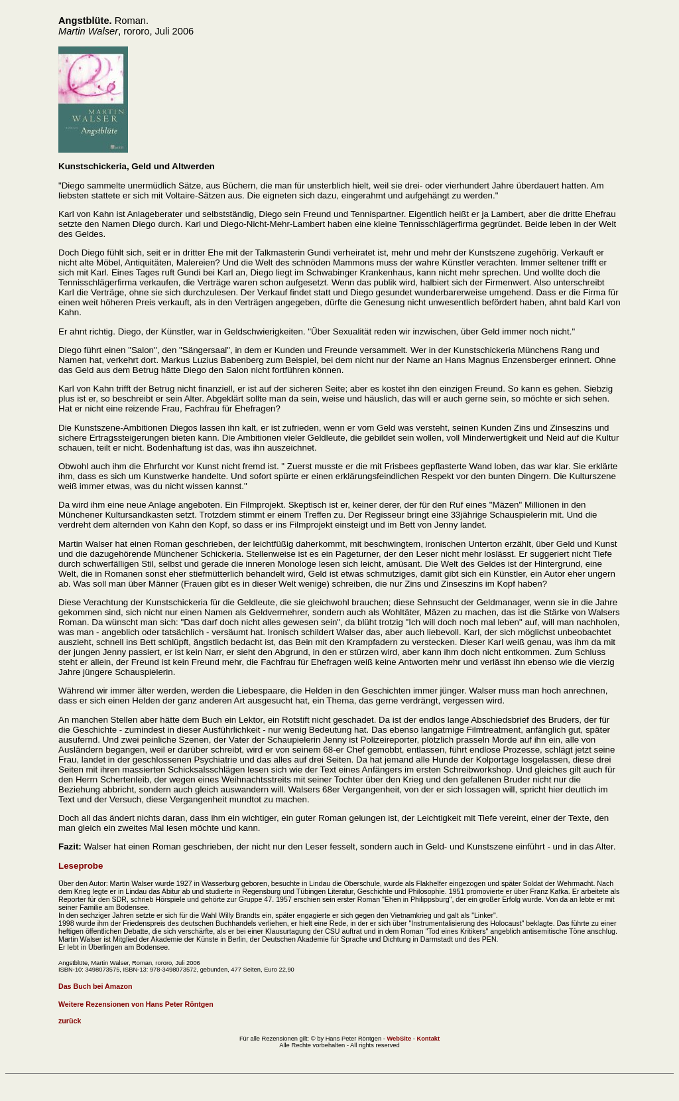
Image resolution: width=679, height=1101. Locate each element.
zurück (69, 1021)
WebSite (399, 1038)
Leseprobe (80, 866)
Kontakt (428, 1038)
